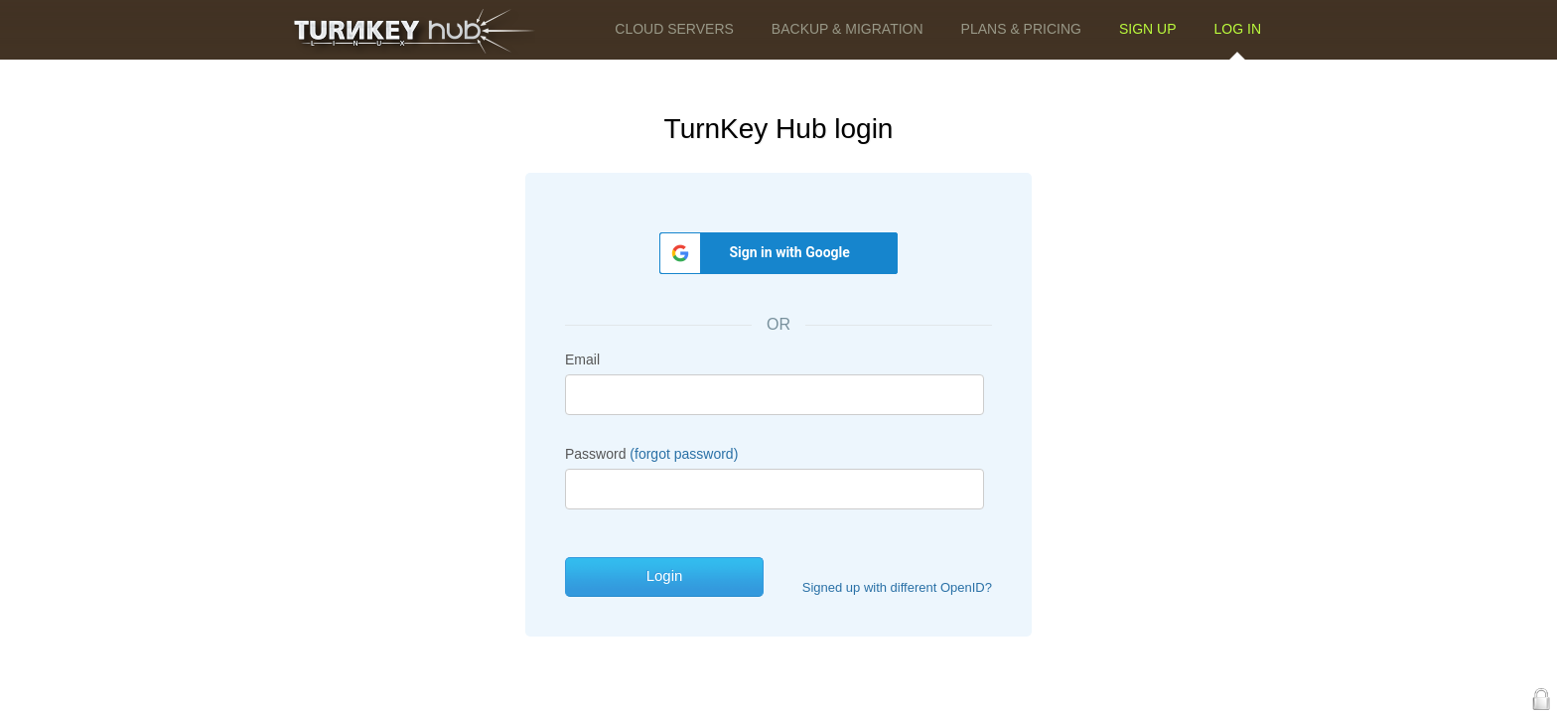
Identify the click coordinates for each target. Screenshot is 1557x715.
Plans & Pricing (1021, 29)
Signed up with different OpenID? (897, 587)
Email (582, 359)
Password (651, 454)
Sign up (1148, 29)
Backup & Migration (847, 29)
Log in (1237, 29)
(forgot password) (684, 454)
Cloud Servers (674, 29)
